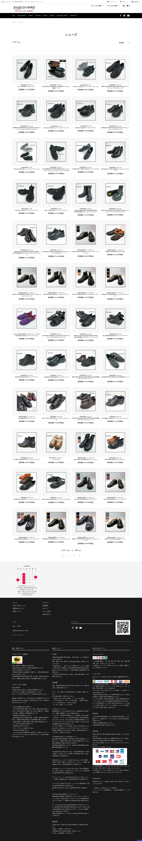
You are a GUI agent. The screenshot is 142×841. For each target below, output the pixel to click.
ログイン (124, 1)
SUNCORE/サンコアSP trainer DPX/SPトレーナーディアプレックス (27, 167)
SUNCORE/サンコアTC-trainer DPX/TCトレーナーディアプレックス (56, 126)
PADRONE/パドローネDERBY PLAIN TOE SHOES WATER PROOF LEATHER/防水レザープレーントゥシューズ (86, 335)
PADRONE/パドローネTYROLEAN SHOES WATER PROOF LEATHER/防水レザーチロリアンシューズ (85, 417)
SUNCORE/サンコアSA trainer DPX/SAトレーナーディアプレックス (86, 85)
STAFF (30, 15)
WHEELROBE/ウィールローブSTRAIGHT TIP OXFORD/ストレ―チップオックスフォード (115, 293)
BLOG (45, 15)
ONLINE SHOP (62, 15)
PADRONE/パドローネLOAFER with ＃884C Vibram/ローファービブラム (85, 167)
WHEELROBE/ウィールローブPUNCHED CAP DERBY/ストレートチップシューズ (56, 537)
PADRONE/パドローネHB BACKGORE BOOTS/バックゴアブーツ (26, 375)
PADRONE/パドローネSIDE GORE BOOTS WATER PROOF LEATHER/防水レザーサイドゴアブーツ (85, 376)
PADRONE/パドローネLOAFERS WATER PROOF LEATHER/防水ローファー (115, 376)
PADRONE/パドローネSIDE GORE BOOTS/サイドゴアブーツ (115, 457)
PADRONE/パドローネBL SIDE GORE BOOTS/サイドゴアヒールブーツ (26, 457)
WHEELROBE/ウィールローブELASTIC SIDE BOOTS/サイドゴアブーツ (85, 497)
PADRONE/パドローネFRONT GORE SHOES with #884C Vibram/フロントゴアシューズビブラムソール (115, 85)
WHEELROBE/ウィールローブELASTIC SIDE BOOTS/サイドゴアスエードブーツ (85, 292)
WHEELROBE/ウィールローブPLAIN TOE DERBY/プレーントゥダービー (115, 497)
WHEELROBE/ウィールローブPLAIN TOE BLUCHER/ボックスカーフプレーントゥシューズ (86, 250)
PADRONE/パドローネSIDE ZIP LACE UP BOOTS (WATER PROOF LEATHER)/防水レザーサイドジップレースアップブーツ (26, 251)
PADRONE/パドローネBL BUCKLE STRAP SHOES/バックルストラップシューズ (115, 168)
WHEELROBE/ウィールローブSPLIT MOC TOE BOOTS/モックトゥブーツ (85, 457)
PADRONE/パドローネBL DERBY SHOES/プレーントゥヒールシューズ (115, 416)
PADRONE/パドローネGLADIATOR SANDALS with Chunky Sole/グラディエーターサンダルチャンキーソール (56, 335)
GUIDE (52, 15)
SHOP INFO (21, 15)
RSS (13, 623)
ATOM (18, 623)
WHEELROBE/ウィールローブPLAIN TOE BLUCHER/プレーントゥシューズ (26, 537)
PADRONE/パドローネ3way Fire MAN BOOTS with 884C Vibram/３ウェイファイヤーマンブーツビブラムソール (115, 209)
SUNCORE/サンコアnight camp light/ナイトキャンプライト (85, 126)
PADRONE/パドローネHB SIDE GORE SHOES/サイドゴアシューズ (56, 375)
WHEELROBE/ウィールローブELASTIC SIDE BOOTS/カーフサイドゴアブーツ (56, 292)
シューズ (21, 22)
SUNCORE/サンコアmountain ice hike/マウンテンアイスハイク (26, 208)
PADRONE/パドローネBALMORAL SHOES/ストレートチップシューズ (26, 497)
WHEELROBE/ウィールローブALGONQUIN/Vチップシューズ (26, 416)
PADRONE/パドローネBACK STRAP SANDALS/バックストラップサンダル (56, 497)
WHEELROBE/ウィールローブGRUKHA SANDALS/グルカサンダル (115, 249)
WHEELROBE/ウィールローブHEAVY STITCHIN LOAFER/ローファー (115, 537)
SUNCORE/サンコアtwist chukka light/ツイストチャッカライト (56, 208)
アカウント (112, 1)
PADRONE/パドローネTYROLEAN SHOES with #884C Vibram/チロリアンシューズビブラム (56, 251)
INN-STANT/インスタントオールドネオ (56, 457)
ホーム (14, 22)
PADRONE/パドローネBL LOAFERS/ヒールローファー (26, 84)
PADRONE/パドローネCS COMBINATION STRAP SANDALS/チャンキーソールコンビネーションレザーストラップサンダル (56, 168)
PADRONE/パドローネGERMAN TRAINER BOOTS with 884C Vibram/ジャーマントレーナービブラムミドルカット (27, 127)
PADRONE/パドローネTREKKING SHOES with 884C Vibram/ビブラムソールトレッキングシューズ (115, 127)
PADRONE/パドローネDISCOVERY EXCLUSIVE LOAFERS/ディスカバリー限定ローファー (56, 85)
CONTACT (73, 15)
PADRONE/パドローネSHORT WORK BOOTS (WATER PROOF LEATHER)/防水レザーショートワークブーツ (86, 209)
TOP (13, 15)
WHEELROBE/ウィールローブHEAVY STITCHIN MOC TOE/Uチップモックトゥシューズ (85, 538)
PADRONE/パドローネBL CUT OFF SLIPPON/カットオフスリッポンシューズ (56, 417)
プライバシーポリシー (19, 629)
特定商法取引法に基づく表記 (21, 626)
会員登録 (136, 1)
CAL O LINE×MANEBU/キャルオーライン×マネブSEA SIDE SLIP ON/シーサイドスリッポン (26, 334)
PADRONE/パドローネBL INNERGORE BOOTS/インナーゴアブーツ (115, 334)
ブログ (14, 620)
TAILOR (38, 15)
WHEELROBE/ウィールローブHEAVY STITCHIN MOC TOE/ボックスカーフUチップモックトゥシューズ (26, 293)
